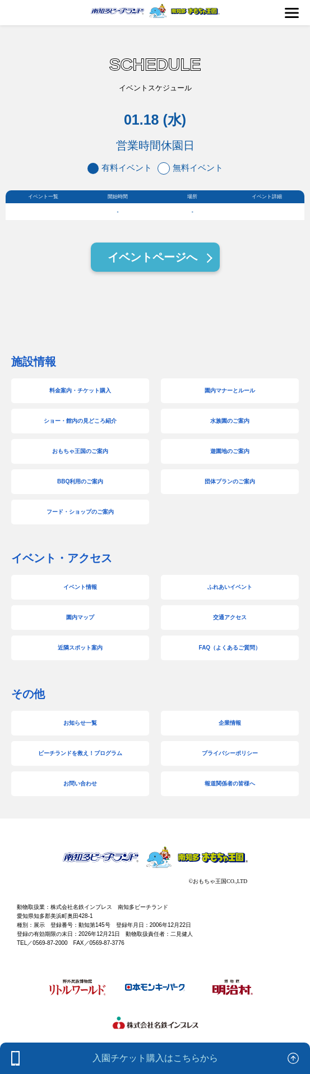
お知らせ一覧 (80, 723)
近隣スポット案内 (80, 648)
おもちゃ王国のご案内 (80, 451)
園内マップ (80, 617)
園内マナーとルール (230, 390)
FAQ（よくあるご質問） (230, 648)
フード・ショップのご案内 (80, 512)
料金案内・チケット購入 (80, 390)
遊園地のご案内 (229, 451)
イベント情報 (80, 587)
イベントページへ (152, 257)
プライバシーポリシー (230, 753)
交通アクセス (230, 617)
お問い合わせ (80, 783)
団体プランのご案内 (230, 481)
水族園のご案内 (229, 421)
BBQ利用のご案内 (80, 481)
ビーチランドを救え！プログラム (80, 753)
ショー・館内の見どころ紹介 (80, 421)
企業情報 (230, 723)
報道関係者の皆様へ (230, 783)
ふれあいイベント (229, 587)
